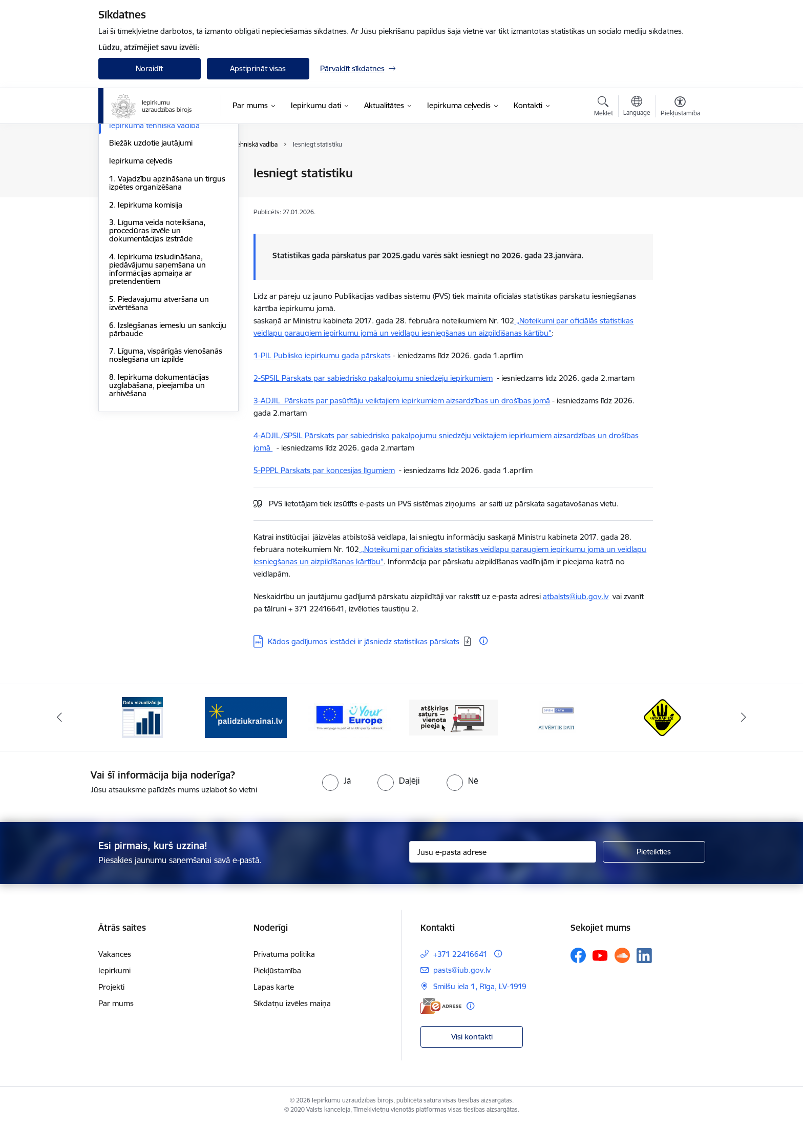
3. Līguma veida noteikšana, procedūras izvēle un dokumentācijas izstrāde (157, 341)
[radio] (336, 780)
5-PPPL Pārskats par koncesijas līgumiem (324, 470)
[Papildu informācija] (483, 641)
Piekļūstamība (277, 970)
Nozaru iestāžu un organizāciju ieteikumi (162, 213)
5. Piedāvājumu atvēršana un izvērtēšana (159, 413)
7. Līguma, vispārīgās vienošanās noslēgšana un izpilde (165, 466)
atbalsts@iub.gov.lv (575, 596)
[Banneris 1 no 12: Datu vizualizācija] (142, 717)
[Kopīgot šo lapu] (679, 194)
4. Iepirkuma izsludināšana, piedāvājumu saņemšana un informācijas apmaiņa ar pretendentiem (157, 379)
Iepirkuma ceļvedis (141, 271)
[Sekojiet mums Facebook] (578, 955)
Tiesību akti (128, 191)
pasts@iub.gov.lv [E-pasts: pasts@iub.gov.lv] (462, 970)
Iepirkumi (114, 970)
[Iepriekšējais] (59, 717)
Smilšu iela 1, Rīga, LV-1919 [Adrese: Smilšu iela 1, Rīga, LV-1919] (479, 986)
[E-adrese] (440, 1005)
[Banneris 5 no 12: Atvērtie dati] (557, 717)
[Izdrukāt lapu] (679, 168)
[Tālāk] (744, 717)
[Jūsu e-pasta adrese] (502, 852)
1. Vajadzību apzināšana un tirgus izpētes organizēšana (167, 293)
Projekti (111, 987)
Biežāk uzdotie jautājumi (151, 253)
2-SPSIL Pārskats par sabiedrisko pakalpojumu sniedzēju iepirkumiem (373, 378)
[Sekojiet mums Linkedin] (644, 956)
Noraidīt (149, 68)
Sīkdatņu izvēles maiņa (292, 1003)
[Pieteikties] (654, 852)
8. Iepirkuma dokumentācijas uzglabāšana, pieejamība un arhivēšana (159, 495)
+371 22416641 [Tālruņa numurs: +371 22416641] (460, 954)
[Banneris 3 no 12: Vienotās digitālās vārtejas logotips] (349, 717)
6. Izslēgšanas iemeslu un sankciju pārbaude (167, 439)
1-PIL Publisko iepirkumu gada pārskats (322, 355)
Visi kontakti (472, 1036)
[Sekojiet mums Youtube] (600, 955)
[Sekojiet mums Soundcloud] (622, 955)
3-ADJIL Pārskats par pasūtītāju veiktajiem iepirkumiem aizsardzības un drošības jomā (401, 400)
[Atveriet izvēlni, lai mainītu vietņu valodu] (637, 107)
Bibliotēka (126, 174)
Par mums (116, 1003)
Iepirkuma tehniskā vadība (154, 235)
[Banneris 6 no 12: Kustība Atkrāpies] (660, 717)
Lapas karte (273, 987)
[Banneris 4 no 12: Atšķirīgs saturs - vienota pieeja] (453, 717)
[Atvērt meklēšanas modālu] (603, 107)
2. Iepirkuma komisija (145, 315)
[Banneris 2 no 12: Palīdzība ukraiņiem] (246, 717)
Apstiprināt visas (258, 68)
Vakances (114, 954)
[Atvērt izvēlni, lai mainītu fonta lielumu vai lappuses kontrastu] (680, 107)
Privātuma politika (284, 954)
